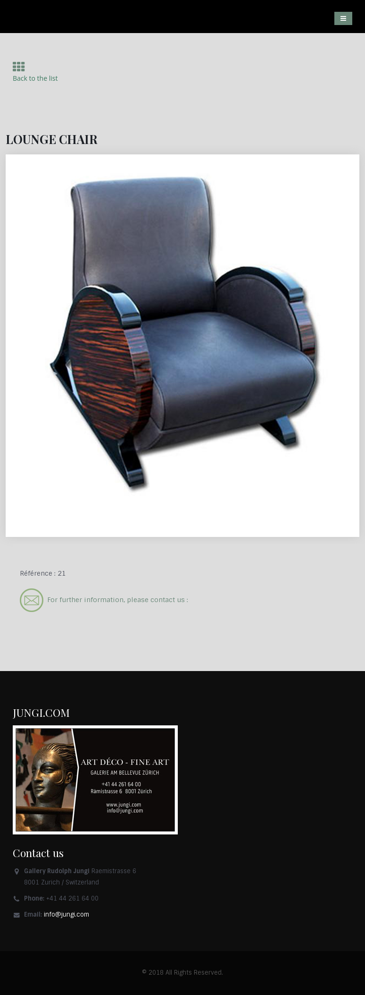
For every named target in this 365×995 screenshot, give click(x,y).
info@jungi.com (66, 914)
